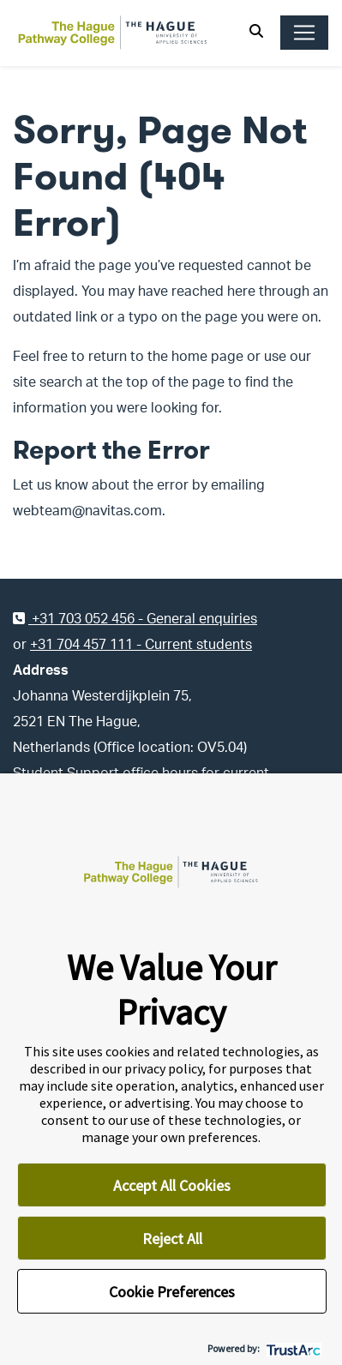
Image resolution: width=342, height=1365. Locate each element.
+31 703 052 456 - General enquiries (135, 619)
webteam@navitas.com (87, 511)
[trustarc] (292, 1348)
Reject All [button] (172, 1238)
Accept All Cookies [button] (172, 1185)
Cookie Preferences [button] (172, 1292)
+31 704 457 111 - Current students (141, 645)
